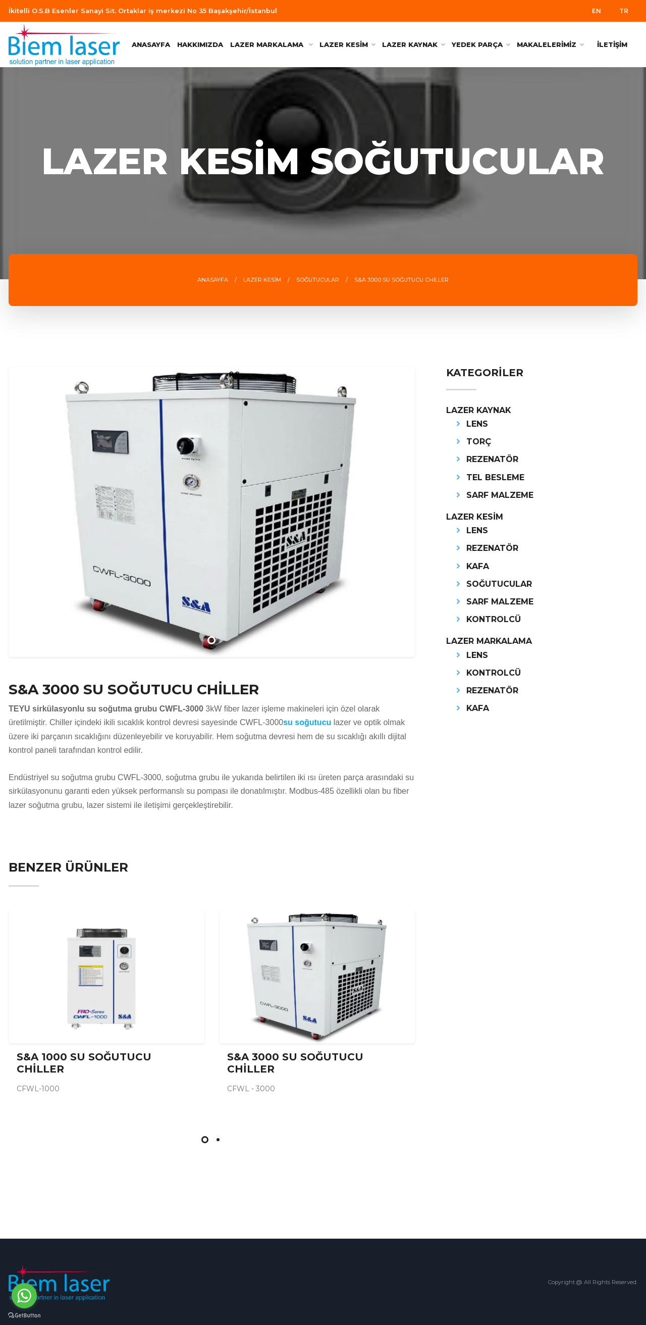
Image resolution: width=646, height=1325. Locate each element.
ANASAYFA (151, 44)
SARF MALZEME (499, 495)
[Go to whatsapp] (24, 1295)
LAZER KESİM (347, 44)
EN (596, 11)
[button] (204, 1140)
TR (623, 11)
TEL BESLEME (495, 477)
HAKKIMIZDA (200, 44)
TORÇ (478, 441)
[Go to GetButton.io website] (24, 1315)
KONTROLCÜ (493, 619)
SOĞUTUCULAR (499, 584)
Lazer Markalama (271, 44)
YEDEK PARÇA (480, 44)
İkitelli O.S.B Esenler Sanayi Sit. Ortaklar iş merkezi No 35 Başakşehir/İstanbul (143, 11)
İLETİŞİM (612, 44)
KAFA (477, 566)
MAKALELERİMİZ (550, 44)
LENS (477, 424)
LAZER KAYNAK (413, 44)
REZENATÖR (492, 459)
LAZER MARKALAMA (489, 641)
